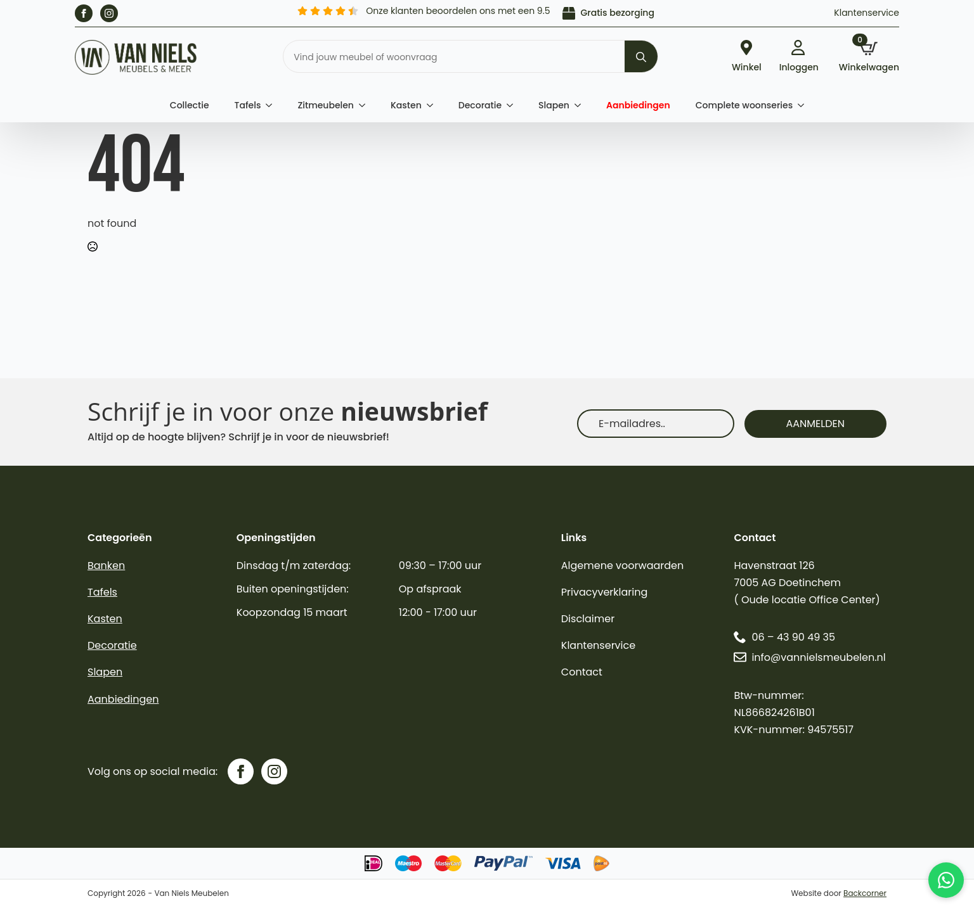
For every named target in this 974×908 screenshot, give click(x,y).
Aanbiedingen (638, 105)
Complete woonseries (744, 105)
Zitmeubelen (325, 105)
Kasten (406, 105)
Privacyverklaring (604, 592)
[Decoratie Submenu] (514, 105)
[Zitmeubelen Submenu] (366, 105)
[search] (641, 57)
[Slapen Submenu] (581, 105)
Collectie (189, 105)
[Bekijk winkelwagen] (869, 57)
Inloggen (799, 66)
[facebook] (84, 13)
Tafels (248, 105)
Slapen (553, 105)
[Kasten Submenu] (434, 105)
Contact (581, 672)
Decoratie (480, 105)
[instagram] (109, 13)
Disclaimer (587, 618)
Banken (106, 565)
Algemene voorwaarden (622, 565)
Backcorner (864, 893)
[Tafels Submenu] (273, 105)
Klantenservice (866, 12)
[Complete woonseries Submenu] (805, 105)
